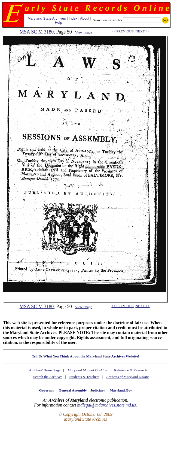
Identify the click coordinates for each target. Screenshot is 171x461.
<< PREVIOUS (122, 31)
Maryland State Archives (47, 18)
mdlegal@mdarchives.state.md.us (106, 405)
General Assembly (73, 390)
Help (58, 22)
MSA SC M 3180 (37, 32)
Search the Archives (47, 377)
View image (83, 32)
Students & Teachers (84, 377)
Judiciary (97, 390)
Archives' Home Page (44, 370)
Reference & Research (130, 370)
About (84, 18)
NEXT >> (142, 31)
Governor (46, 390)
